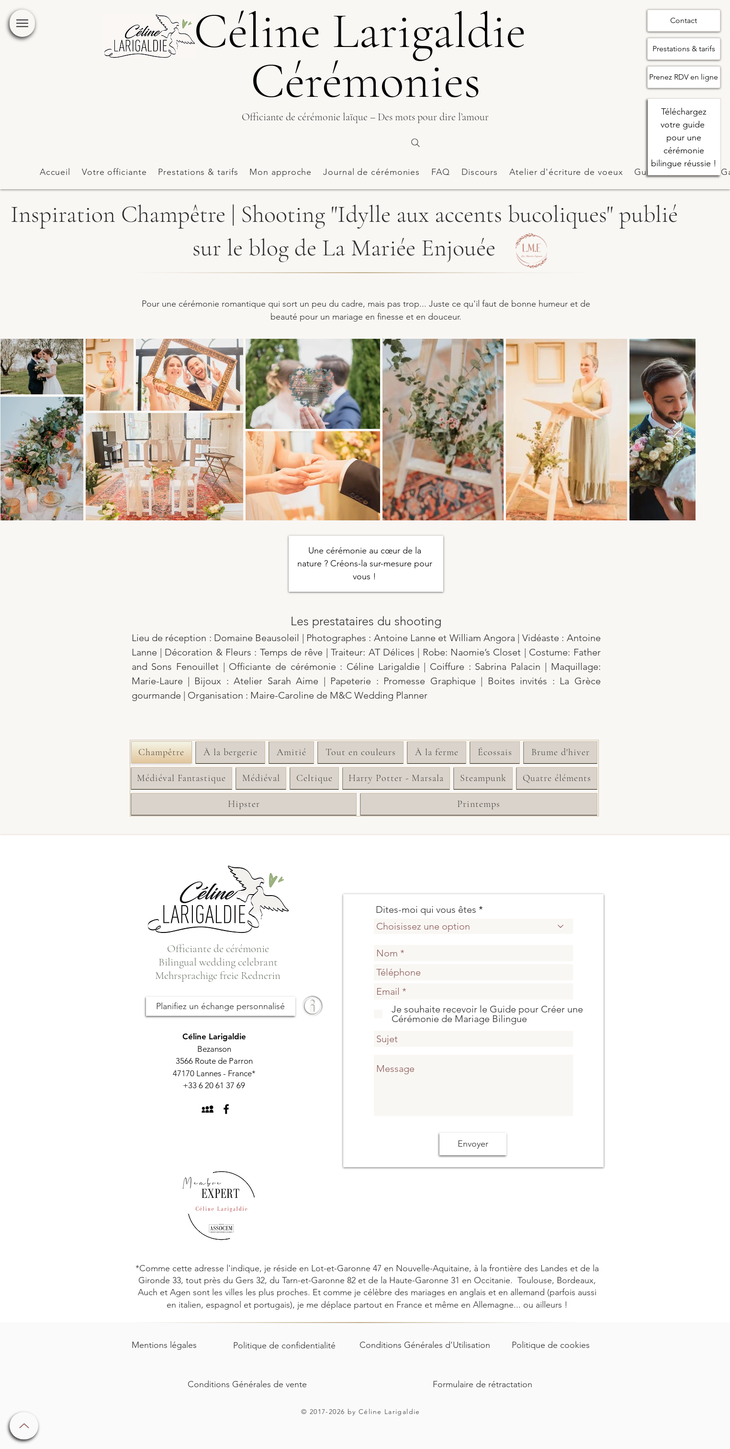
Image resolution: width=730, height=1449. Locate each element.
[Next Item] (677, 429)
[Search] (415, 143)
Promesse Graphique (429, 681)
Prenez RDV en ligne (683, 76)
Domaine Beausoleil (256, 638)
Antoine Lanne (405, 638)
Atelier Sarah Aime (276, 681)
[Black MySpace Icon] (207, 1109)
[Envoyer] (472, 1144)
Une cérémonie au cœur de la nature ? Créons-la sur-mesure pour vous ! (364, 563)
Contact (683, 20)
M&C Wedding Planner (378, 695)
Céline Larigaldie (383, 666)
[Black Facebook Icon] (226, 1109)
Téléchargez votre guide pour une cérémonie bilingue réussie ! (684, 137)
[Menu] (22, 23)
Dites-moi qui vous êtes (426, 909)
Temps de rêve (291, 652)
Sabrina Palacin (507, 666)
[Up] (24, 1425)
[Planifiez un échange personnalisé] (220, 1006)
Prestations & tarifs (683, 48)
